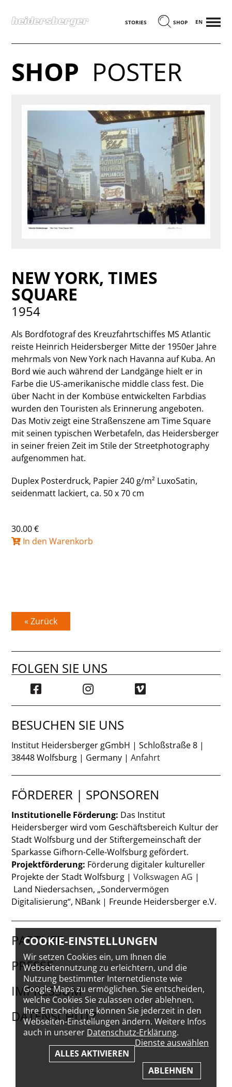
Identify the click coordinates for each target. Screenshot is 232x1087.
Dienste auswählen (172, 1042)
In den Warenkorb (52, 541)
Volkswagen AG (163, 877)
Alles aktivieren (92, 1053)
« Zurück (40, 621)
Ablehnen (171, 1070)
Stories (136, 22)
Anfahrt (145, 757)
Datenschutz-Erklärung (132, 1032)
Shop (180, 22)
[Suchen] (164, 22)
